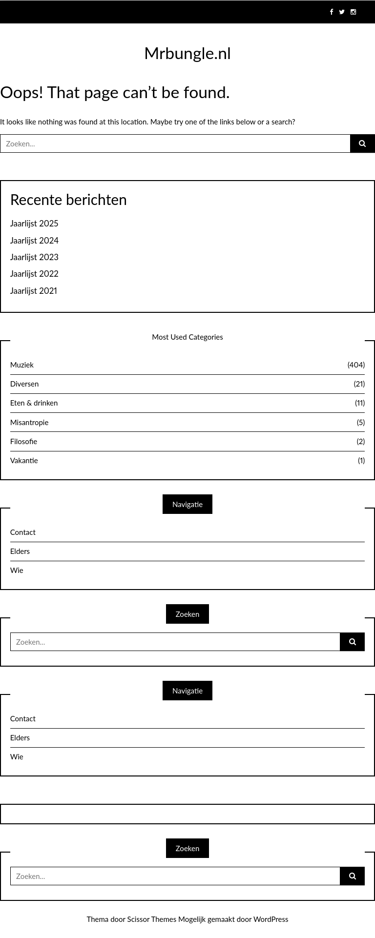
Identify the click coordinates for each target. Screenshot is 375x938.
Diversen (187, 384)
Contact (23, 532)
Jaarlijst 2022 (34, 274)
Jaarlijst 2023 (34, 257)
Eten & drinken (187, 403)
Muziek (187, 365)
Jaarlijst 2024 (34, 240)
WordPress (271, 919)
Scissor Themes (152, 919)
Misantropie (187, 423)
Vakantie (187, 461)
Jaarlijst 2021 (33, 291)
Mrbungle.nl (187, 52)
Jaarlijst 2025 (34, 223)
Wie (16, 570)
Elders (20, 551)
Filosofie (187, 442)
